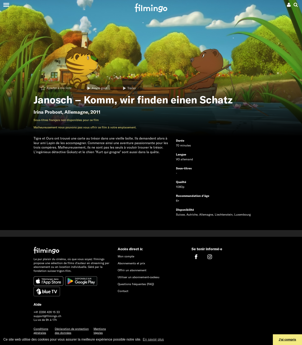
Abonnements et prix (131, 263)
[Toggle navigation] (6, 4)
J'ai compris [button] (287, 339)
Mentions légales (100, 331)
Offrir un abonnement (132, 270)
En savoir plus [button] (153, 339)
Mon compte (126, 256)
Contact (123, 291)
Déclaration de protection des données (72, 331)
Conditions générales (41, 331)
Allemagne (76, 112)
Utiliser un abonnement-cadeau (138, 277)
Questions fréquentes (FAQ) (136, 284)
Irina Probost (48, 112)
